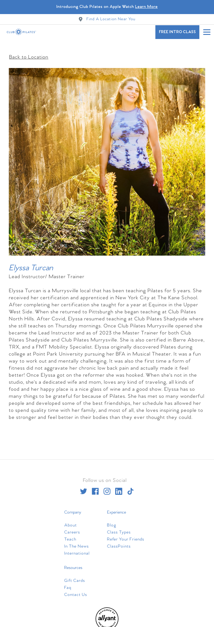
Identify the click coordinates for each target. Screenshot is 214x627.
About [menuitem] (70, 522)
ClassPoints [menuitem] (119, 543)
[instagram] (107, 488)
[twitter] (83, 488)
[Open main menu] (206, 32)
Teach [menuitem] (70, 536)
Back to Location (28, 54)
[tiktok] (130, 488)
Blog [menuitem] (111, 522)
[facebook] (95, 488)
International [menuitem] (77, 550)
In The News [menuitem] (76, 543)
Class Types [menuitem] (119, 529)
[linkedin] (118, 488)
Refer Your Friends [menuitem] (125, 536)
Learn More (146, 6)
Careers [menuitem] (72, 529)
